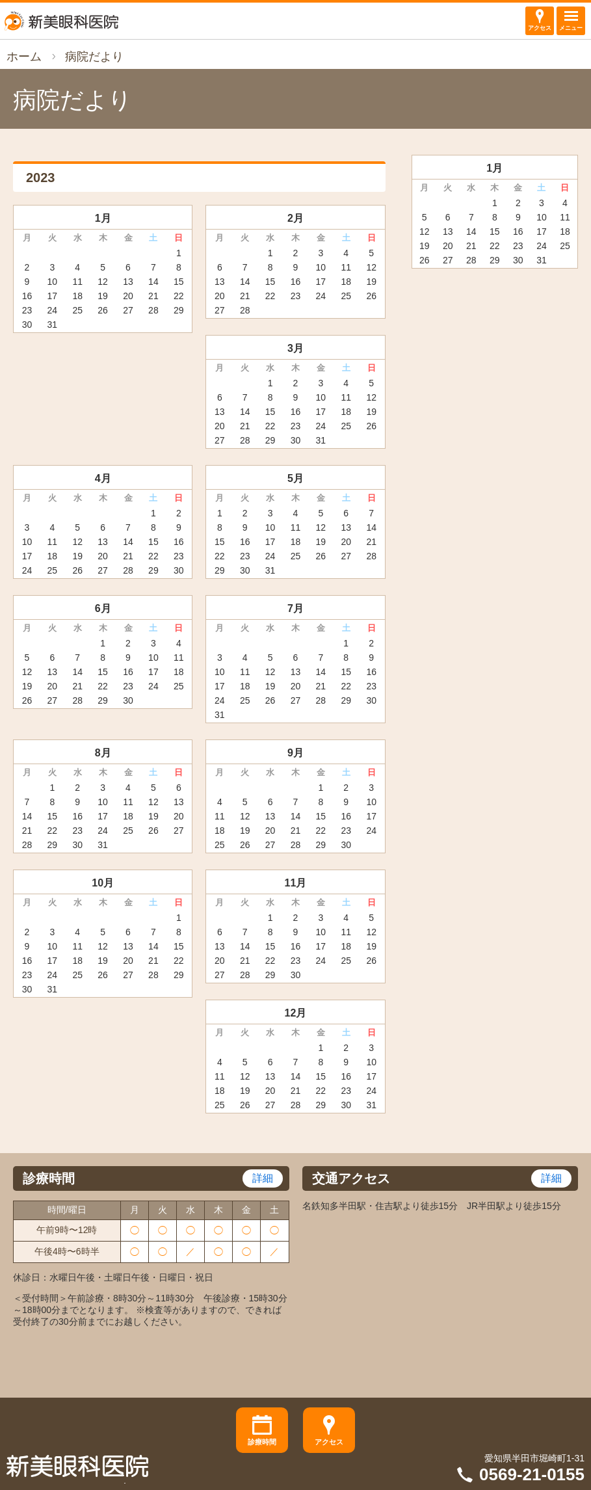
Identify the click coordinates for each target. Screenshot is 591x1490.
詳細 (262, 1178)
